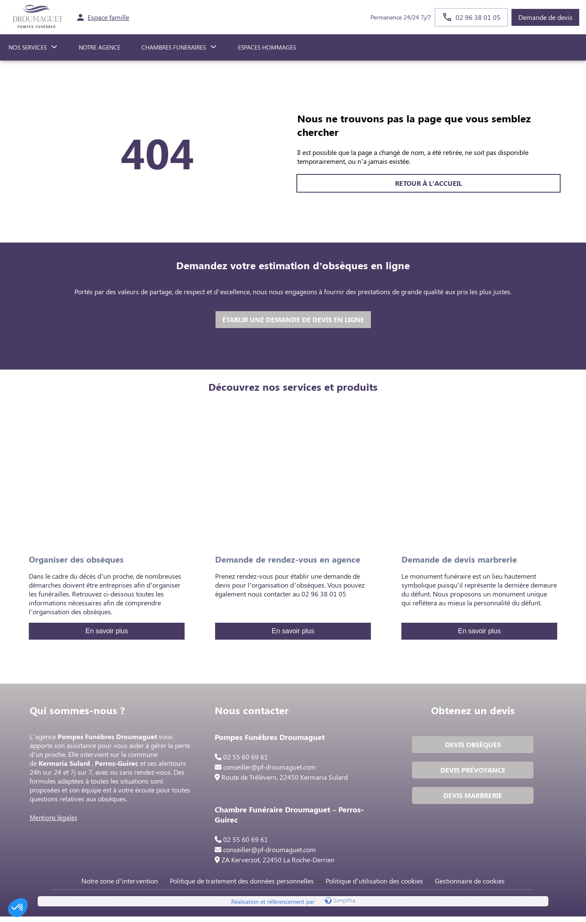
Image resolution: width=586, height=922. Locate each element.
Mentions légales (56, 820)
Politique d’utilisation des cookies (374, 884)
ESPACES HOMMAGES (267, 47)
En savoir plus (107, 631)
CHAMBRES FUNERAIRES (173, 47)
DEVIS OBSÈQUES (472, 747)
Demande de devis (545, 17)
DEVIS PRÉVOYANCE (471, 772)
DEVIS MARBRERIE (471, 797)
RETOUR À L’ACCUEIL (157, 183)
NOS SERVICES (27, 47)
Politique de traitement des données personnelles (242, 884)
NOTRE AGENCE (99, 47)
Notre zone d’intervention (119, 884)
